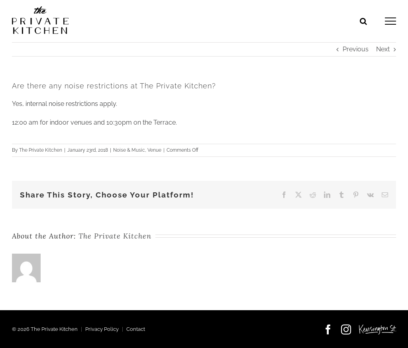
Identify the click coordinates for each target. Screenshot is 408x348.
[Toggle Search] (363, 21)
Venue (154, 150)
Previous (356, 49)
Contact (135, 329)
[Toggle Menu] (390, 21)
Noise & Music (129, 150)
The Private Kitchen (40, 150)
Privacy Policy (102, 329)
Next (383, 49)
